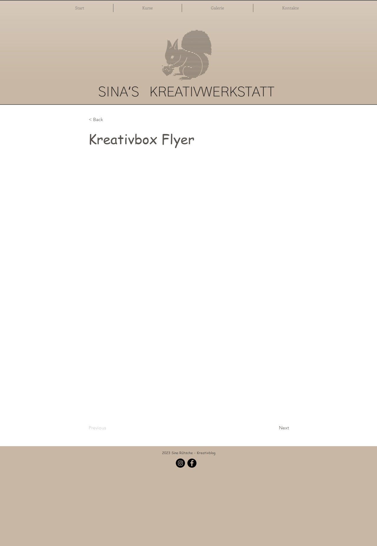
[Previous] (108, 428)
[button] (147, 8)
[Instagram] (180, 463)
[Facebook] (191, 463)
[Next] (274, 428)
